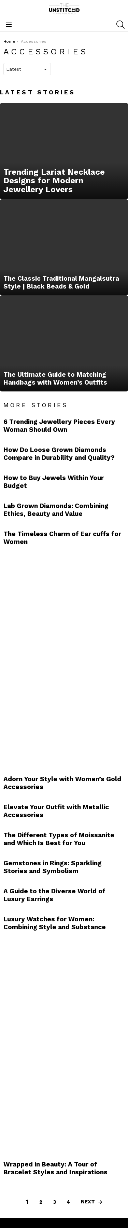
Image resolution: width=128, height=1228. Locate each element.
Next (88, 1202)
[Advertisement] (54, 658)
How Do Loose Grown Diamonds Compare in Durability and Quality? (59, 454)
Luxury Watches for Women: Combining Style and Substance (54, 923)
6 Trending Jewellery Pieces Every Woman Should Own (59, 425)
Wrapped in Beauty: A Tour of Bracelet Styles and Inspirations (55, 1168)
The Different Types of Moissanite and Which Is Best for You (58, 839)
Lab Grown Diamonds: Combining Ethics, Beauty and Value (56, 510)
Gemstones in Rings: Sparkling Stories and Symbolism (52, 867)
